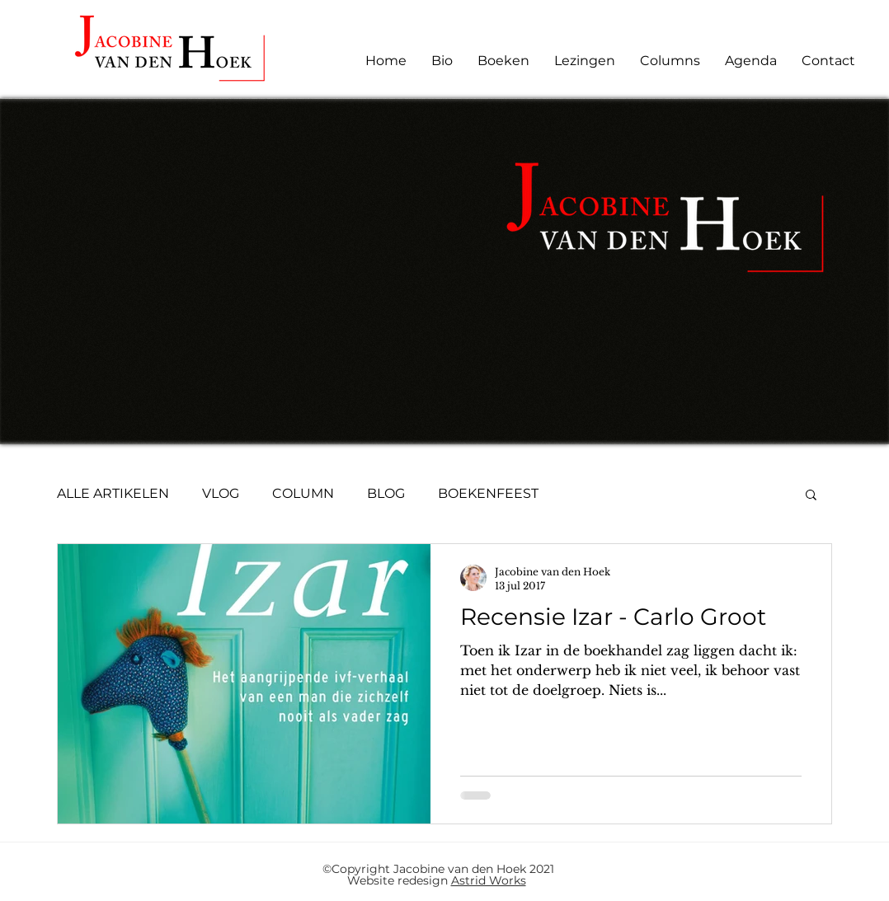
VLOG (220, 493)
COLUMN (303, 493)
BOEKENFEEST (488, 493)
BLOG (386, 493)
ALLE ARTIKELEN (113, 493)
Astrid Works (488, 880)
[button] (811, 495)
